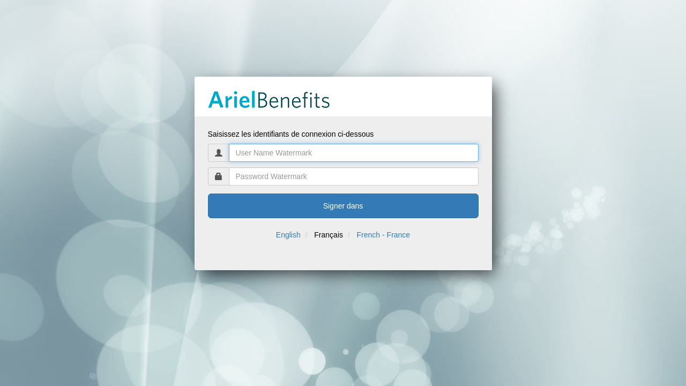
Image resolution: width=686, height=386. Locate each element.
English (288, 235)
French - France (384, 235)
